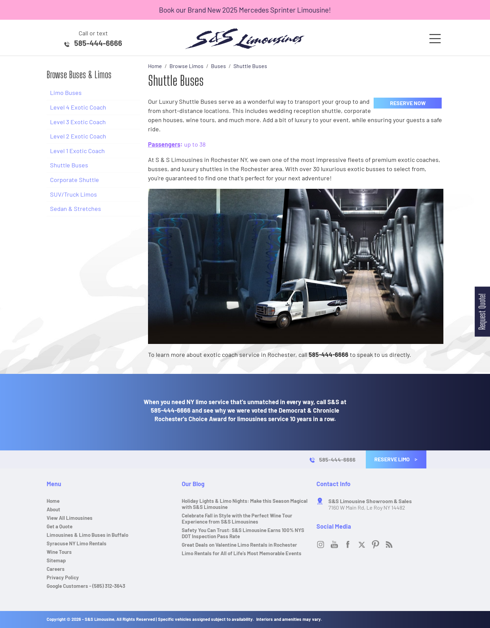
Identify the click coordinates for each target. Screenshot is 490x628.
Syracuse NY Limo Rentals (77, 543)
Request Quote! (482, 311)
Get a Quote (59, 526)
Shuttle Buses (69, 165)
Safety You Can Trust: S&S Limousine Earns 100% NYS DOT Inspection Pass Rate (243, 533)
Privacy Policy (63, 577)
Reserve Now (408, 103)
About (53, 509)
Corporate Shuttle (74, 179)
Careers (56, 569)
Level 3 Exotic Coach (78, 122)
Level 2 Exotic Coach (78, 136)
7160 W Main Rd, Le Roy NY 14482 (370, 504)
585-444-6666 (98, 42)
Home (53, 501)
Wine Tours (59, 552)
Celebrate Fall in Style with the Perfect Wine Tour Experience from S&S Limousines (237, 518)
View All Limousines (70, 518)
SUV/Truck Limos (73, 194)
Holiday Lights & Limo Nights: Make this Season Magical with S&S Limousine (245, 504)
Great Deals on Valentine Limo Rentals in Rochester (239, 545)
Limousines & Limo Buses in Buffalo (87, 535)
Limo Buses (66, 92)
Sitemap (56, 560)
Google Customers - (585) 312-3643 (86, 586)
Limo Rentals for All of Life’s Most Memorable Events (241, 553)
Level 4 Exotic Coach (78, 107)
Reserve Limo (396, 459)
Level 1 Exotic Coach (77, 150)
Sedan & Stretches (75, 208)
